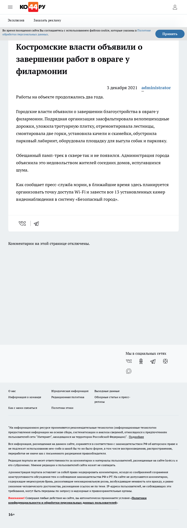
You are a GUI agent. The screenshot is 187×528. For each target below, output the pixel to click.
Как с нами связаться (22, 408)
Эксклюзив (16, 20)
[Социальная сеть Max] (129, 371)
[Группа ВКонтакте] (129, 361)
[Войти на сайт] (175, 7)
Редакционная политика (67, 397)
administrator (156, 87)
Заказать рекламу (47, 20)
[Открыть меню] (10, 7)
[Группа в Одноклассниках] (141, 361)
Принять (170, 34)
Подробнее (136, 437)
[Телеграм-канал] (153, 361)
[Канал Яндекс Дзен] (165, 361)
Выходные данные (107, 391)
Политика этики (62, 408)
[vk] (23, 223)
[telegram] (38, 223)
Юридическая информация (69, 391)
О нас (12, 391)
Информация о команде (24, 397)
